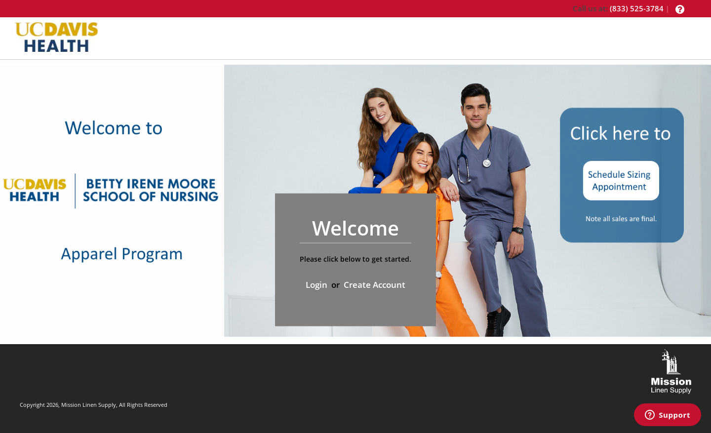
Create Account (374, 284)
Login (316, 284)
